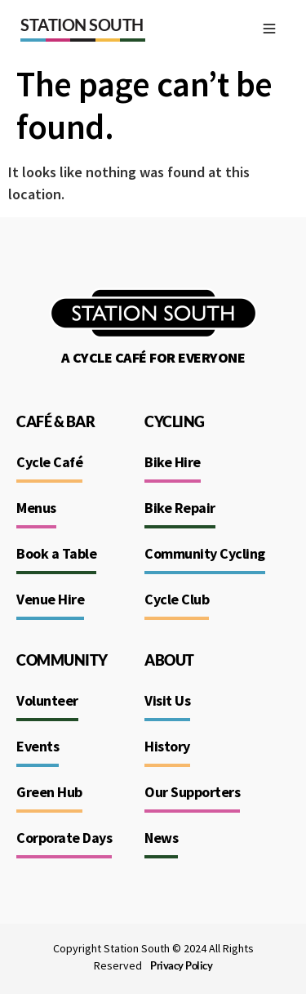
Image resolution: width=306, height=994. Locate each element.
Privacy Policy (181, 965)
